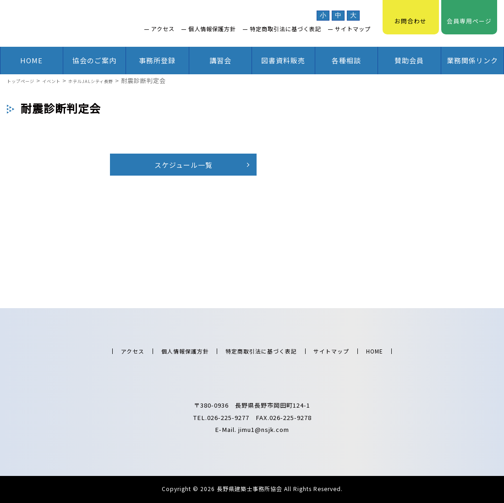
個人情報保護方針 (212, 29)
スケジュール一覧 (183, 165)
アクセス (163, 29)
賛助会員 (409, 60)
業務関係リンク (472, 60)
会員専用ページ (469, 16)
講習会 (220, 60)
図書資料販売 (283, 60)
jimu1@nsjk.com (263, 429)
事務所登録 (157, 60)
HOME (31, 60)
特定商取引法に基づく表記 (285, 29)
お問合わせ (410, 16)
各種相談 (346, 60)
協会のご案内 (94, 60)
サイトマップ (353, 29)
